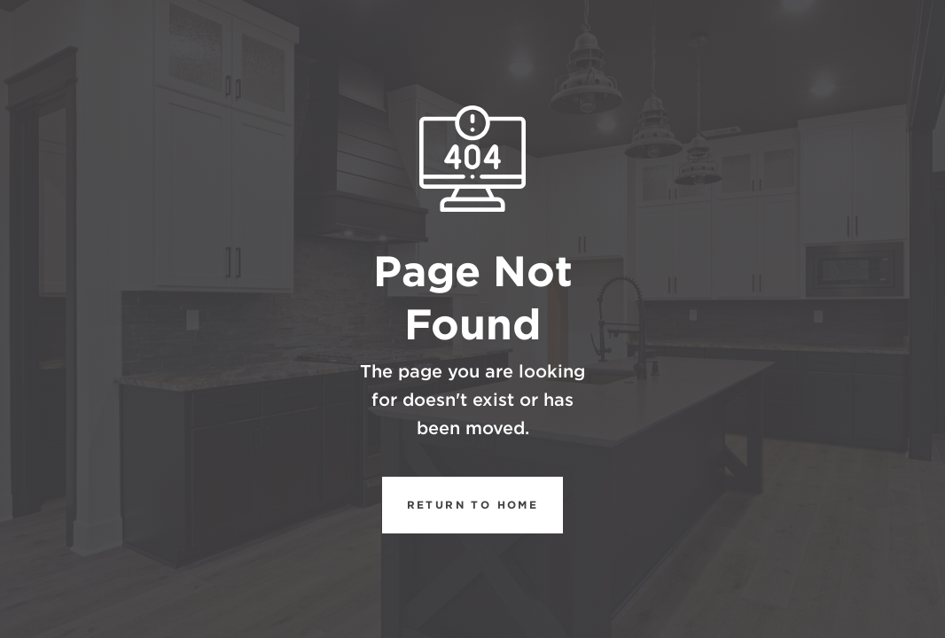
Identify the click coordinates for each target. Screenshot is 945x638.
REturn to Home (460, 505)
